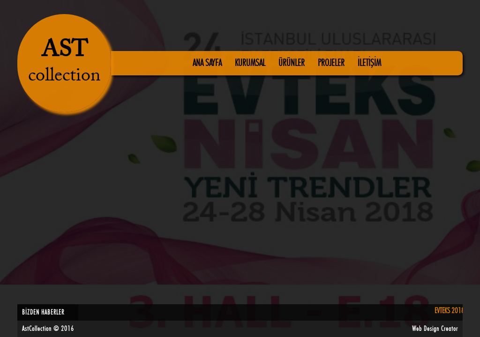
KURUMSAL (251, 63)
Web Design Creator (436, 329)
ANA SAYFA (208, 63)
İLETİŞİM (369, 63)
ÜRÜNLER (292, 63)
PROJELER (332, 63)
